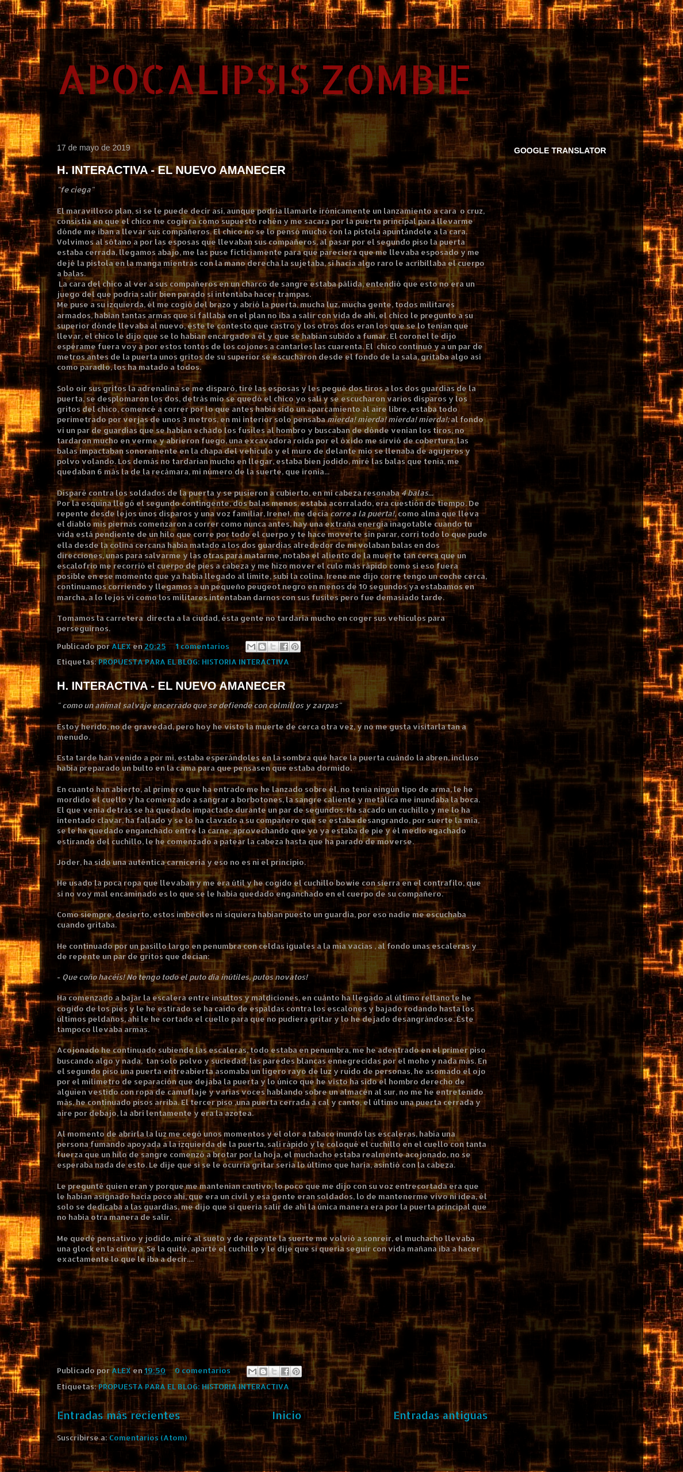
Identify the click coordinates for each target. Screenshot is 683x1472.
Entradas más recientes (119, 1414)
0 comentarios (203, 1370)
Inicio (287, 1414)
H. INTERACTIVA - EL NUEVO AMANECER (171, 170)
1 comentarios (202, 646)
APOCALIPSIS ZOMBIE (264, 78)
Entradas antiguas (440, 1414)
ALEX (122, 646)
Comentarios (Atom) (148, 1437)
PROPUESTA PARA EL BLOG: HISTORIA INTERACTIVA (193, 661)
